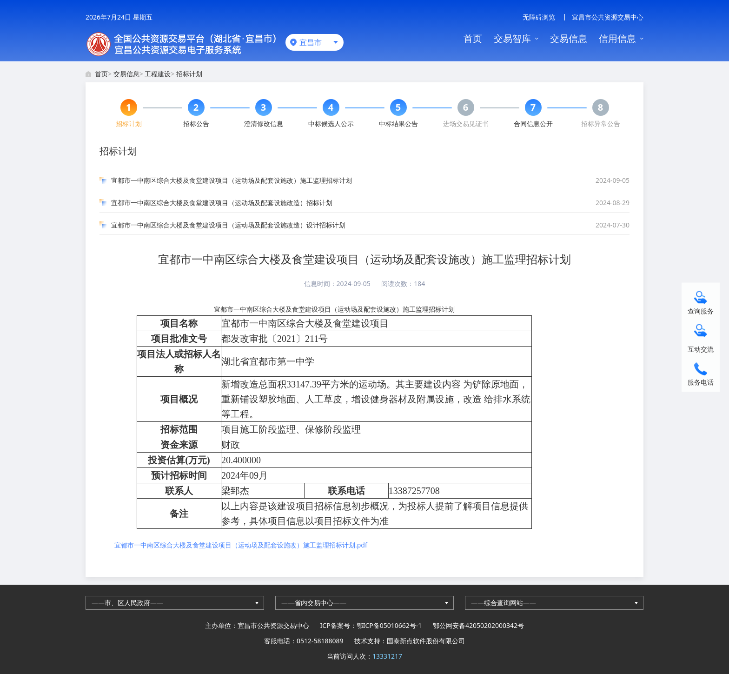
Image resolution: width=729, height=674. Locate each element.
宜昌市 (310, 42)
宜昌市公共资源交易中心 (607, 17)
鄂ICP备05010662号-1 (389, 625)
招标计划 (189, 73)
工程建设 (158, 73)
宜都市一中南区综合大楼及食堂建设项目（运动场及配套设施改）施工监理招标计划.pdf (240, 545)
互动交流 (701, 348)
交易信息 (568, 38)
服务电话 (701, 381)
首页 (473, 38)
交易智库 (512, 38)
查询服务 (701, 310)
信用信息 (617, 38)
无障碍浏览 (539, 17)
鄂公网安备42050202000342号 (478, 625)
